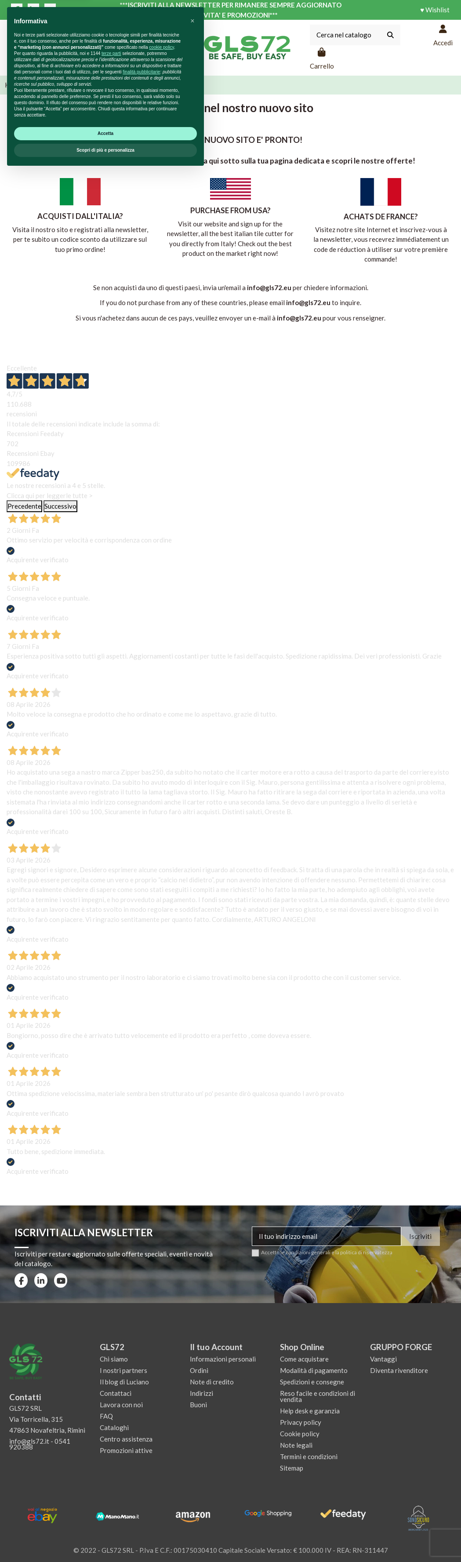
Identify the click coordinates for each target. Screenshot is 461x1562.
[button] (192, 1410)
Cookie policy (299, 1434)
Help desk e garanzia (310, 1411)
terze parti (111, 1442)
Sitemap (291, 1468)
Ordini (199, 1370)
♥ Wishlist (435, 10)
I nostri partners (123, 1370)
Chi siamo (114, 1359)
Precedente (24, 506)
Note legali (296, 1445)
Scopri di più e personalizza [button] (105, 1539)
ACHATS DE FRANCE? (381, 216)
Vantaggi (383, 1359)
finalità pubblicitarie (141, 1461)
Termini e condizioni (309, 1456)
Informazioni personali (223, 1359)
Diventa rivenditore (399, 1370)
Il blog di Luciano (124, 1382)
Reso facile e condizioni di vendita (317, 1396)
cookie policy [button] (161, 1436)
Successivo (60, 506)
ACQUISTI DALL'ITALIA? (80, 216)
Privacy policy (300, 1422)
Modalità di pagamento (314, 1370)
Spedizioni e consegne (312, 1382)
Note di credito (212, 1382)
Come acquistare (304, 1359)
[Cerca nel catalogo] (390, 35)
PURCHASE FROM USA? (230, 210)
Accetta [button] (105, 1522)
